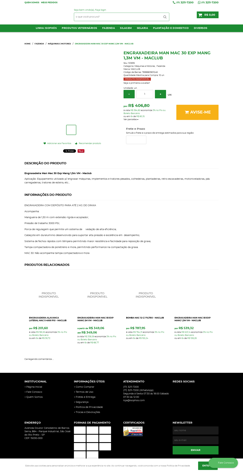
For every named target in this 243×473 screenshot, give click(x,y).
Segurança (82, 402)
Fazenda (108, 28)
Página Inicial (34, 387)
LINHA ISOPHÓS (46, 28)
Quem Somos (31, 3)
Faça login (100, 10)
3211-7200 (185, 2)
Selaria (142, 28)
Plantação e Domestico (171, 28)
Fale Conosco (34, 392)
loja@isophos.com (134, 400)
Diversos (200, 28)
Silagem (126, 28)
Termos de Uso (84, 392)
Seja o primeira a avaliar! (137, 83)
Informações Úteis (89, 381)
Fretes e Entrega (85, 397)
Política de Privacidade (89, 407)
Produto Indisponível (49, 295)
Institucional (35, 381)
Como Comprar (85, 387)
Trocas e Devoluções (88, 412)
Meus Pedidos (49, 3)
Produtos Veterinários (79, 28)
